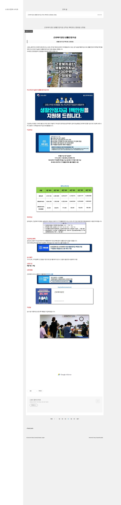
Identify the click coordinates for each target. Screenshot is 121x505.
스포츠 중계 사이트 (11, 9)
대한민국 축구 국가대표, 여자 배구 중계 (39, 467)
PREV (52, 484)
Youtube (39, 502)
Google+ (43, 502)
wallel (102, 502)
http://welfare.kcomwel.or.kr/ (65, 352)
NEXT (78, 484)
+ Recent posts (30, 493)
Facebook (36, 502)
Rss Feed (28, 502)
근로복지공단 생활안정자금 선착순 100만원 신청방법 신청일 (42, 14)
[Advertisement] (64, 46)
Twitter (32, 502)
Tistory (94, 502)
